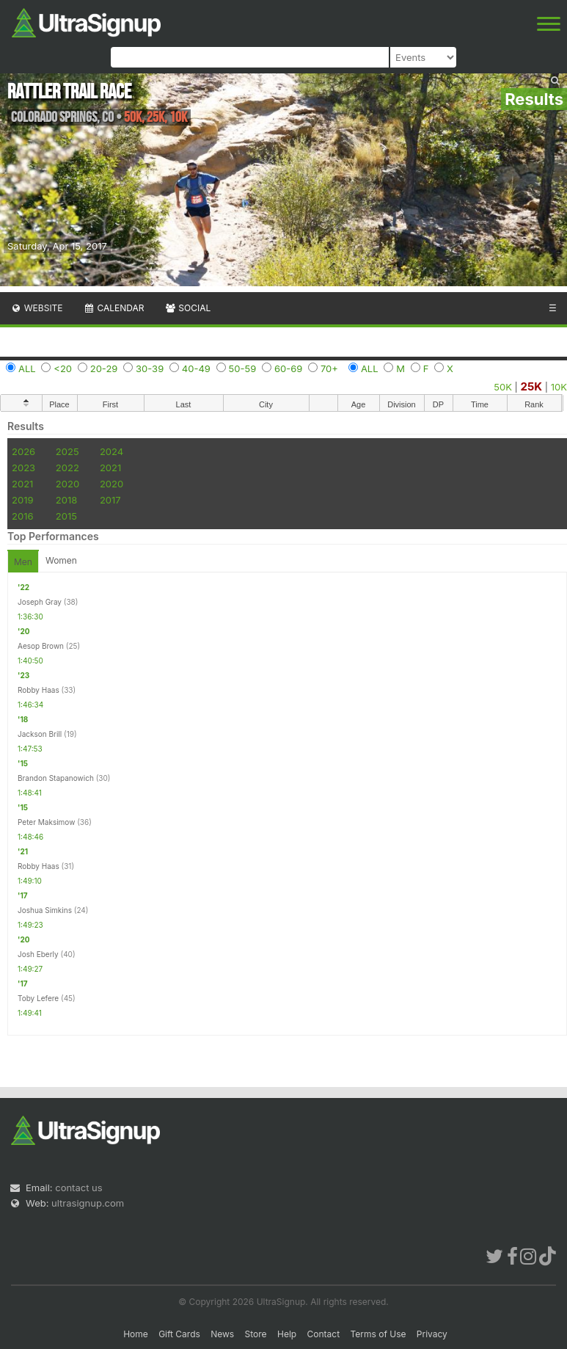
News (222, 1333)
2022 (67, 467)
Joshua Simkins (45, 910)
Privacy (432, 1333)
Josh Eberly (38, 954)
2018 (66, 500)
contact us (78, 1187)
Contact (323, 1333)
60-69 (288, 368)
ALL (27, 368)
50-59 (243, 368)
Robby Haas (38, 690)
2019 (22, 500)
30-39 (150, 368)
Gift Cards (179, 1333)
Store (256, 1333)
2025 (67, 451)
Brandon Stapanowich (56, 778)
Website (36, 307)
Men (23, 561)
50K (503, 387)
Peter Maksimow (46, 822)
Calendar (114, 307)
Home (135, 1333)
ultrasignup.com (87, 1203)
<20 (63, 368)
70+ (329, 368)
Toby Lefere (38, 998)
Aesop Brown (41, 645)
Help (286, 1333)
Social (187, 307)
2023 (23, 467)
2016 (22, 516)
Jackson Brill (40, 734)
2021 (110, 467)
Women (61, 560)
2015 (66, 516)
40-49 (196, 368)
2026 (23, 451)
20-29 (104, 368)
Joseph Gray (40, 601)
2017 (110, 500)
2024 (111, 451)
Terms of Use (378, 1333)
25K (532, 386)
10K (559, 387)
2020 (67, 484)
